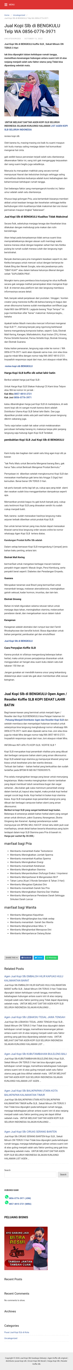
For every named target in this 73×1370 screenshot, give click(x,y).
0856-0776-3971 (23, 397)
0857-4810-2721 (23, 393)
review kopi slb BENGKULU (19, 366)
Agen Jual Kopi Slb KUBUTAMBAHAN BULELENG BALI (35, 1053)
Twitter (39, 958)
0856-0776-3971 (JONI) (20, 1198)
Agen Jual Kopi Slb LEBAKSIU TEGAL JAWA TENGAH (34, 1017)
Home (6, 15)
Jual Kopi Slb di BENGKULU (18, 641)
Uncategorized (19, 15)
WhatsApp (51, 958)
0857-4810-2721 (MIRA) (20, 1204)
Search (7, 1170)
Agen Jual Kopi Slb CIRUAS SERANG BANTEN (30, 1131)
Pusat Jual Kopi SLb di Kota (16, 1332)
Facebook (26, 958)
